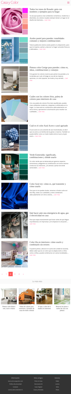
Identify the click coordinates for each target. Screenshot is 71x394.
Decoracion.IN (38, 384)
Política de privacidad (15, 384)
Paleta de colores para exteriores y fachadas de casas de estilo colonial (26, 308)
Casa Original (38, 387)
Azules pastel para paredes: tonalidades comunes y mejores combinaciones (47, 39)
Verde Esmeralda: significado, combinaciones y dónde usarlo (43, 156)
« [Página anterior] (2, 274)
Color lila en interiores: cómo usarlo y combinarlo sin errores (46, 243)
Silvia (57, 387)
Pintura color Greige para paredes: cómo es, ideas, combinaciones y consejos (49, 68)
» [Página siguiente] (23, 274)
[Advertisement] (35, 329)
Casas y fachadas (38, 390)
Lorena (57, 384)
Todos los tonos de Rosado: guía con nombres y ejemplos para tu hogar (46, 10)
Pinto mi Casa (38, 381)
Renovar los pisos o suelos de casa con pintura (62, 308)
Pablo (57, 381)
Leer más (48, 20)
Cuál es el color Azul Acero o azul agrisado (49, 125)
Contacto (15, 387)
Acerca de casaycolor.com (15, 381)
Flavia (57, 390)
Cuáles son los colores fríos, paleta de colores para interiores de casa (46, 97)
